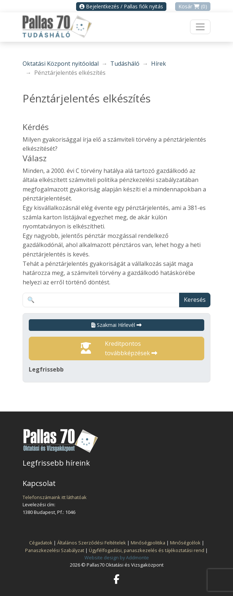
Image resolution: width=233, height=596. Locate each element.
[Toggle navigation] (200, 27)
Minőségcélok (185, 542)
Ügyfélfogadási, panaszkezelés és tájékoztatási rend (146, 550)
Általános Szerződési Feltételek (91, 542)
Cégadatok (40, 542)
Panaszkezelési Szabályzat (54, 550)
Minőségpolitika (148, 542)
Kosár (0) (192, 6)
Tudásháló (124, 64)
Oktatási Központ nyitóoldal (61, 64)
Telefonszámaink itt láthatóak (55, 497)
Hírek (158, 64)
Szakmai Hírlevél (116, 324)
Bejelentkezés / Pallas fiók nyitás (121, 6)
